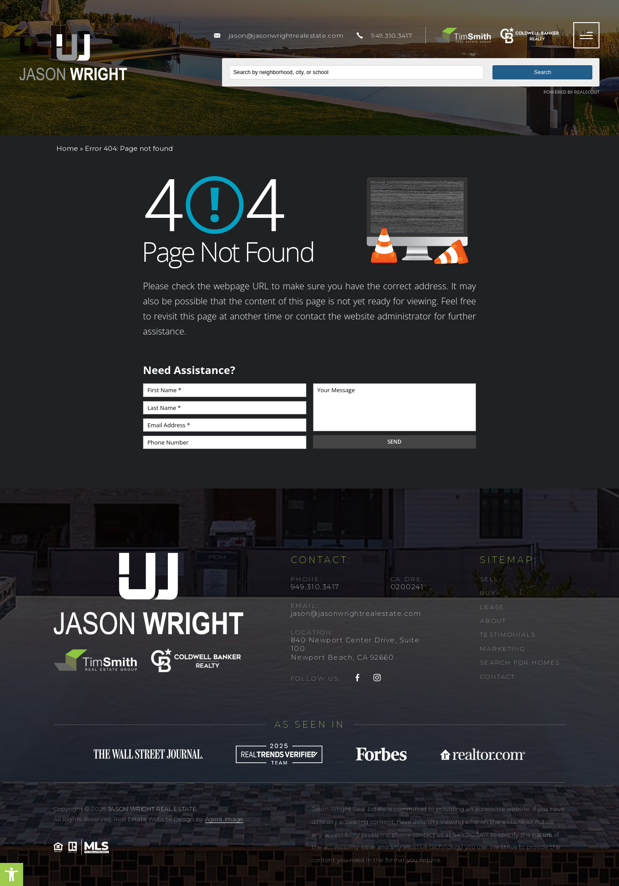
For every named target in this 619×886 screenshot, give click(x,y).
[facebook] (358, 678)
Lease (492, 607)
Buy (488, 593)
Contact (497, 677)
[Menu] (586, 35)
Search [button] (543, 72)
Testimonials (508, 634)
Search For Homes (520, 662)
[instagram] (377, 678)
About (493, 621)
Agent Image (224, 819)
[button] (11, 874)
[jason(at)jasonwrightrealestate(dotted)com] (278, 35)
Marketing (502, 649)
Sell (489, 579)
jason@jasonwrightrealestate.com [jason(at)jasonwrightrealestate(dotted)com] (356, 613)
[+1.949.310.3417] (384, 35)
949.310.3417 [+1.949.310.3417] (315, 587)
